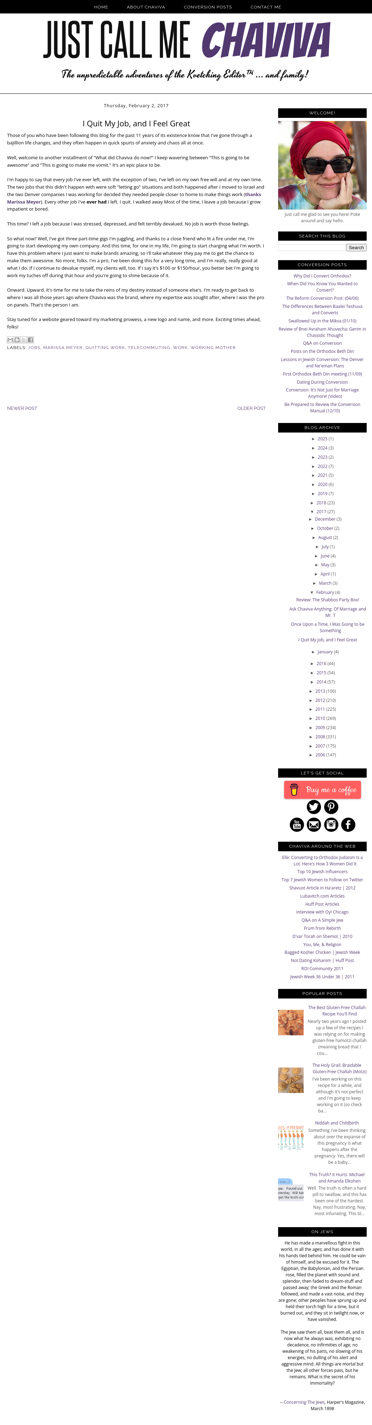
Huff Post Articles (322, 904)
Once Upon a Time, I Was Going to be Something (327, 627)
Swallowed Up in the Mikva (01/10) (322, 321)
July (326, 547)
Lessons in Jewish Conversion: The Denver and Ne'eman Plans (322, 362)
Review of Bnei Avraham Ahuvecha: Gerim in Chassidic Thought (322, 332)
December (326, 519)
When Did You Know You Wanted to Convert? (322, 287)
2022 (323, 466)
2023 (323, 457)
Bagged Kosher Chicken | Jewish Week (322, 952)
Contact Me (266, 7)
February (325, 592)
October (325, 528)
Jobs (34, 347)
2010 (320, 718)
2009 (320, 728)
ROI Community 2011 (322, 969)
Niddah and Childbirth (337, 1123)
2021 (323, 475)
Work (180, 347)
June (326, 556)
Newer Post (22, 408)
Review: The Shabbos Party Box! (327, 600)
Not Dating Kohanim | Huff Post (322, 960)
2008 (320, 737)
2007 (320, 746)
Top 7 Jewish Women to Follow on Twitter (322, 880)
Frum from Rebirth (322, 928)
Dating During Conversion (322, 382)
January (326, 652)
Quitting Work (105, 347)
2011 (320, 709)
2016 (322, 663)
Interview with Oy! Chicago (322, 912)
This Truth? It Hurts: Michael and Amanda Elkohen (337, 1178)
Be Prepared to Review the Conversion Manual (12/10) (322, 407)
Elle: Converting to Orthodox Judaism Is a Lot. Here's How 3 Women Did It (322, 860)
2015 (322, 673)
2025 (323, 439)
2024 (323, 448)
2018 (322, 503)
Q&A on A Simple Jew (322, 920)
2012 (320, 700)
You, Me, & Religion (322, 945)
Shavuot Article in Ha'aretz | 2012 (322, 888)
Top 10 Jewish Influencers (322, 872)
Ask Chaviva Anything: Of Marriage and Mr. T (327, 612)
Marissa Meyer (63, 347)
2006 (320, 755)
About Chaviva (146, 7)
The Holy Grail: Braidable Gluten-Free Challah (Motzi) (339, 1068)
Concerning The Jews (304, 1402)
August (326, 537)
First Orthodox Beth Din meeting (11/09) (322, 374)
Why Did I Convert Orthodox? (322, 276)
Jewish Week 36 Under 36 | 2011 (322, 977)
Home (101, 7)
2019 (323, 494)
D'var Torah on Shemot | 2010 (322, 936)
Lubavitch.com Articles (322, 896)
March (326, 583)
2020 (323, 484)
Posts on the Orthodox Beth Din (322, 351)
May (326, 565)
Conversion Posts (208, 7)
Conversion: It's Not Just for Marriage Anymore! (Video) (322, 393)
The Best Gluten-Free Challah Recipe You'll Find (337, 1011)
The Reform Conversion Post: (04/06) (322, 298)
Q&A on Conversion (322, 343)
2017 (322, 512)
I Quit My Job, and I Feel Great (327, 640)
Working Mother (213, 347)
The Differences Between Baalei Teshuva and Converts (322, 309)
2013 (320, 691)
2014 (322, 682)
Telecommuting (149, 347)
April (326, 574)
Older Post (251, 408)
